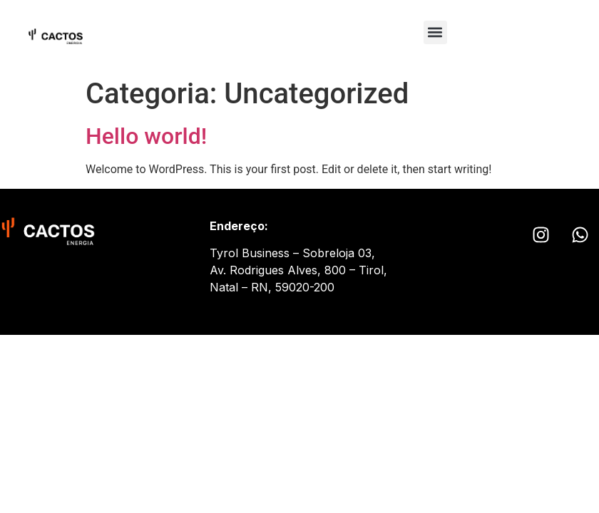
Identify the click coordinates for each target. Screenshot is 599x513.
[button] (435, 32)
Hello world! (146, 136)
